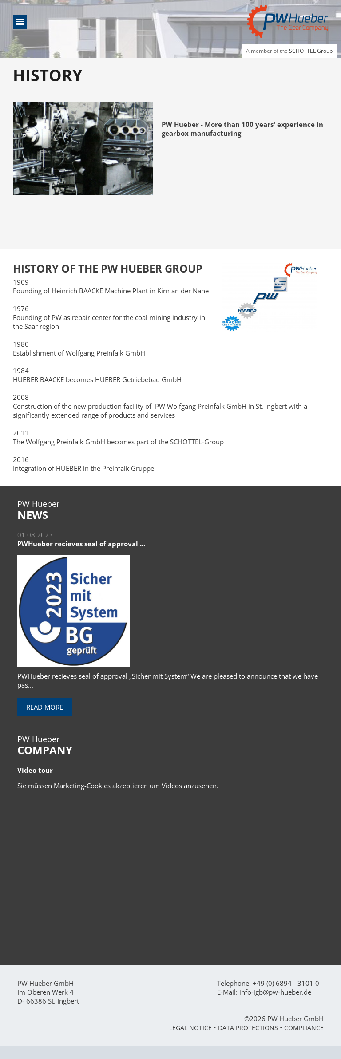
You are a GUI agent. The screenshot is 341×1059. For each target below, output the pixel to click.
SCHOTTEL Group (311, 51)
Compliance (304, 1027)
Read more (44, 707)
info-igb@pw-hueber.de (275, 992)
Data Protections (248, 1027)
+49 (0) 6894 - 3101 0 (286, 983)
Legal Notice (190, 1027)
